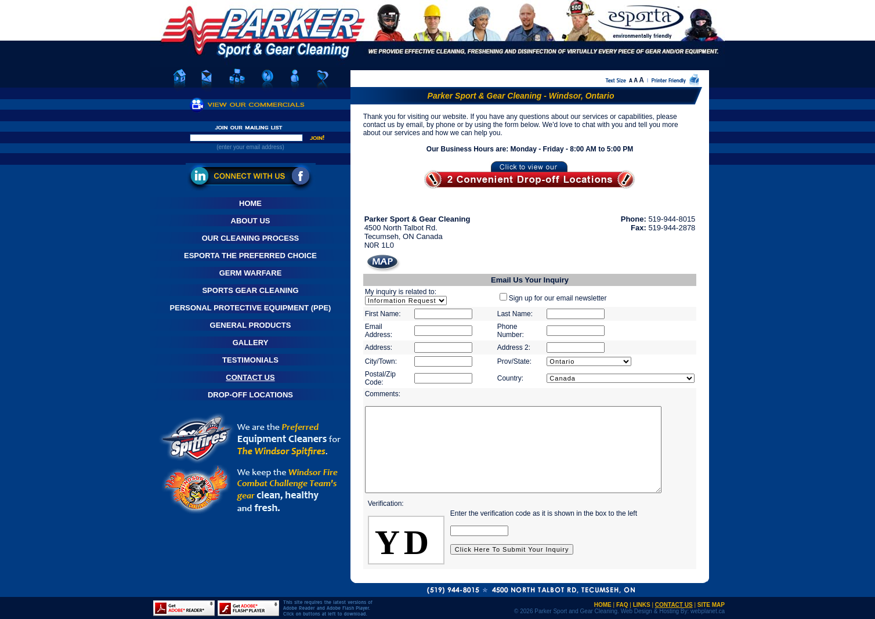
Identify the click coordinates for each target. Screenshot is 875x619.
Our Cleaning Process (250, 238)
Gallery (251, 342)
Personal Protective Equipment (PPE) (250, 307)
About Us (250, 220)
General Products (250, 325)
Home (250, 203)
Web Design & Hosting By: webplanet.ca (673, 611)
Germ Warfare (250, 273)
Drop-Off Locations (250, 394)
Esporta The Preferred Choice (250, 255)
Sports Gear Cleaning (250, 290)
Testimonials (250, 360)
